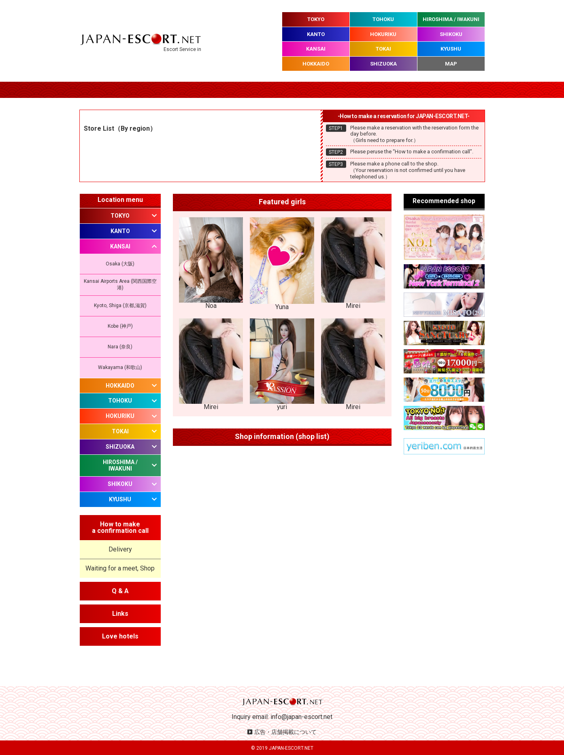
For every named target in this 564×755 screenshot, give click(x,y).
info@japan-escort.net (301, 717)
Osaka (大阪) (120, 264)
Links (120, 613)
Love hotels (120, 636)
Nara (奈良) (120, 347)
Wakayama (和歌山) (120, 367)
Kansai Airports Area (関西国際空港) (120, 284)
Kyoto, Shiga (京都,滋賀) (120, 305)
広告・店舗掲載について (285, 732)
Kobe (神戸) (120, 326)
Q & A (120, 591)
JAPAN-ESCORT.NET (291, 748)
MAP (451, 64)
